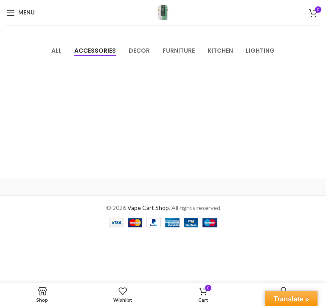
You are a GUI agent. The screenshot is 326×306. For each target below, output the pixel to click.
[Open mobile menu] (20, 12)
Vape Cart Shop (148, 207)
